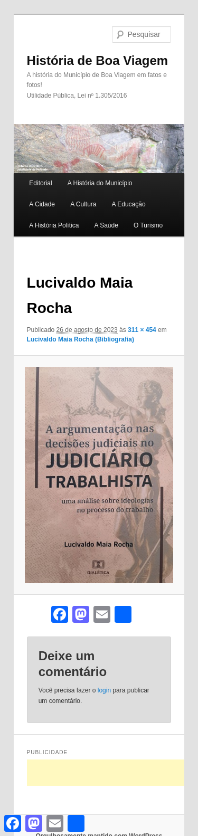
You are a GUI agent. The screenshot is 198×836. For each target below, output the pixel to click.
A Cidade (42, 204)
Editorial (40, 183)
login (104, 690)
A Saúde (106, 225)
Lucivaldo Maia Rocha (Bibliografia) (80, 339)
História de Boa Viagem (97, 60)
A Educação (129, 204)
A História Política (54, 225)
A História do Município (100, 183)
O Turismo (148, 225)
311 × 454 (142, 330)
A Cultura (83, 204)
